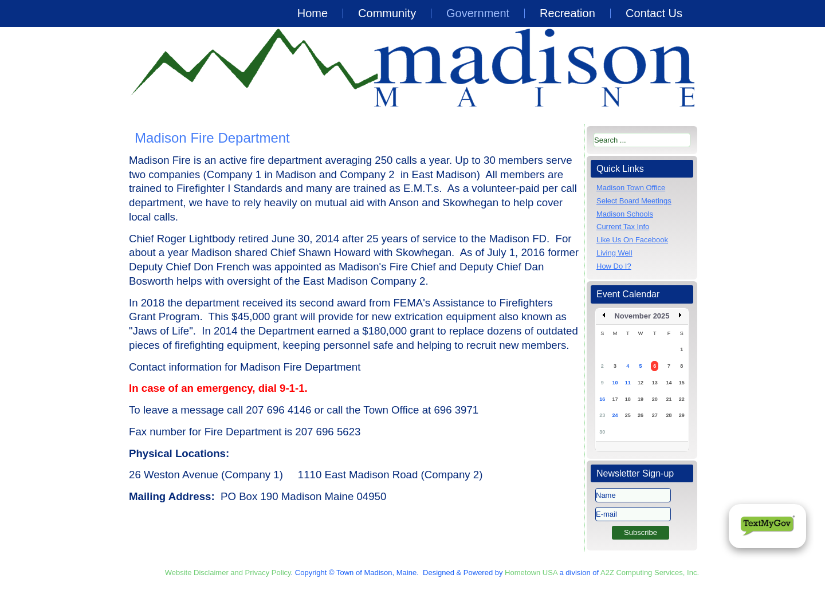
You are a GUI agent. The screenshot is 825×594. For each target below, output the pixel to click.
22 (682, 399)
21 (668, 399)
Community (387, 13)
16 (602, 399)
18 (628, 399)
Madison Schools (624, 214)
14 (668, 382)
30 (602, 432)
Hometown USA (531, 572)
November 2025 (641, 316)
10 (615, 382)
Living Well (614, 253)
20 (655, 399)
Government (477, 13)
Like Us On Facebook (632, 239)
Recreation (567, 13)
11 (628, 382)
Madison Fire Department (212, 137)
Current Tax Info (622, 226)
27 (655, 415)
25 (628, 415)
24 (615, 415)
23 (602, 415)
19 (640, 399)
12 (640, 382)
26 (640, 415)
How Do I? (613, 266)
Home (312, 13)
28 (668, 415)
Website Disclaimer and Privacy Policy (228, 572)
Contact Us (654, 13)
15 (682, 382)
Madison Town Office (630, 187)
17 (615, 399)
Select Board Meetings (633, 200)
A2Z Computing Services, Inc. (649, 572)
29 (682, 415)
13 (655, 382)
